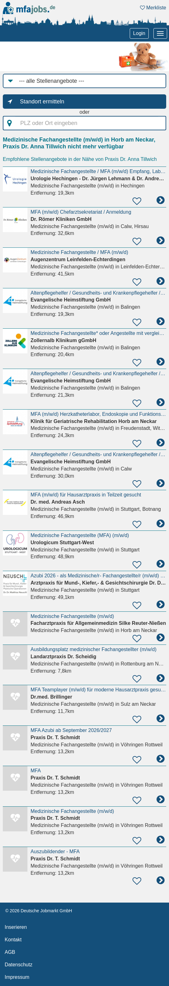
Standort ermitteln (42, 101)
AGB (10, 952)
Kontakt (13, 939)
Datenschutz (18, 964)
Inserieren (16, 927)
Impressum (17, 977)
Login (139, 33)
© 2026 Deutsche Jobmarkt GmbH (38, 910)
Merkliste (153, 7)
